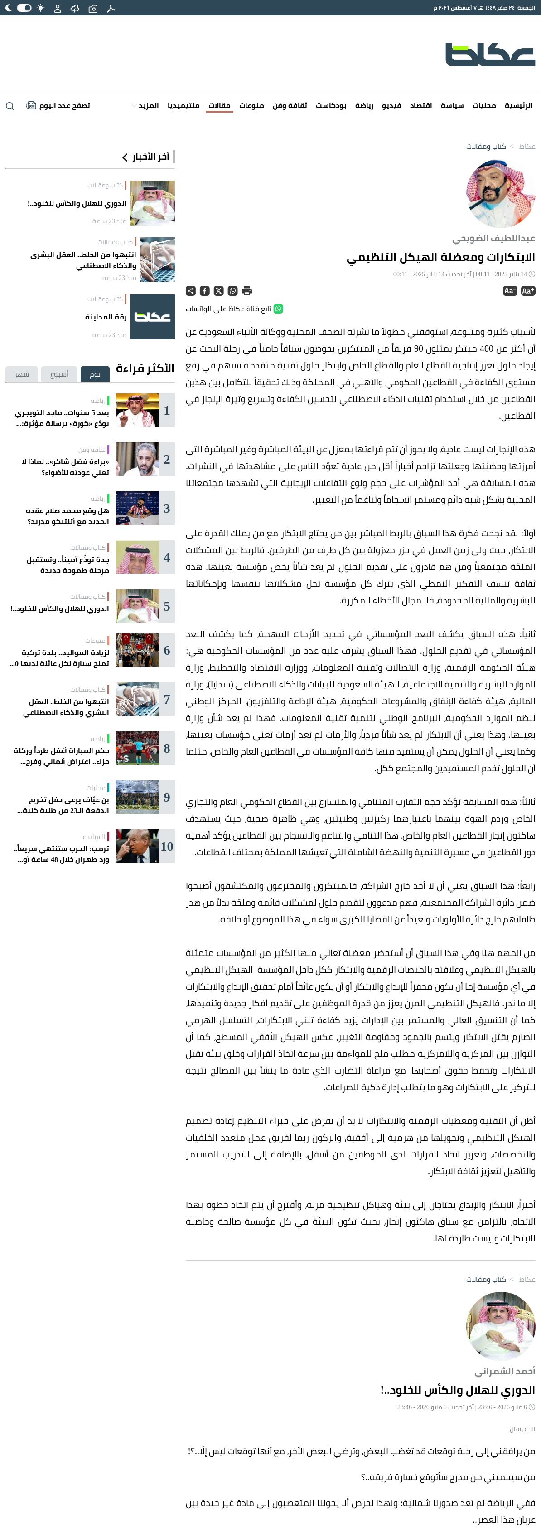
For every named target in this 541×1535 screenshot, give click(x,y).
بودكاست (331, 105)
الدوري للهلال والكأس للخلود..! (77, 203)
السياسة (94, 836)
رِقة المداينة (105, 316)
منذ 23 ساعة (109, 221)
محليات (484, 105)
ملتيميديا (184, 105)
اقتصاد (421, 105)
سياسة (452, 105)
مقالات (219, 105)
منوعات (251, 105)
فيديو (391, 105)
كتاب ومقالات (486, 146)
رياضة (364, 105)
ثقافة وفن (290, 105)
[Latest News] (58, 105)
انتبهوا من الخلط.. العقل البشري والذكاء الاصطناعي (83, 260)
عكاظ (521, 146)
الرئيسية (519, 105)
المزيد (145, 105)
